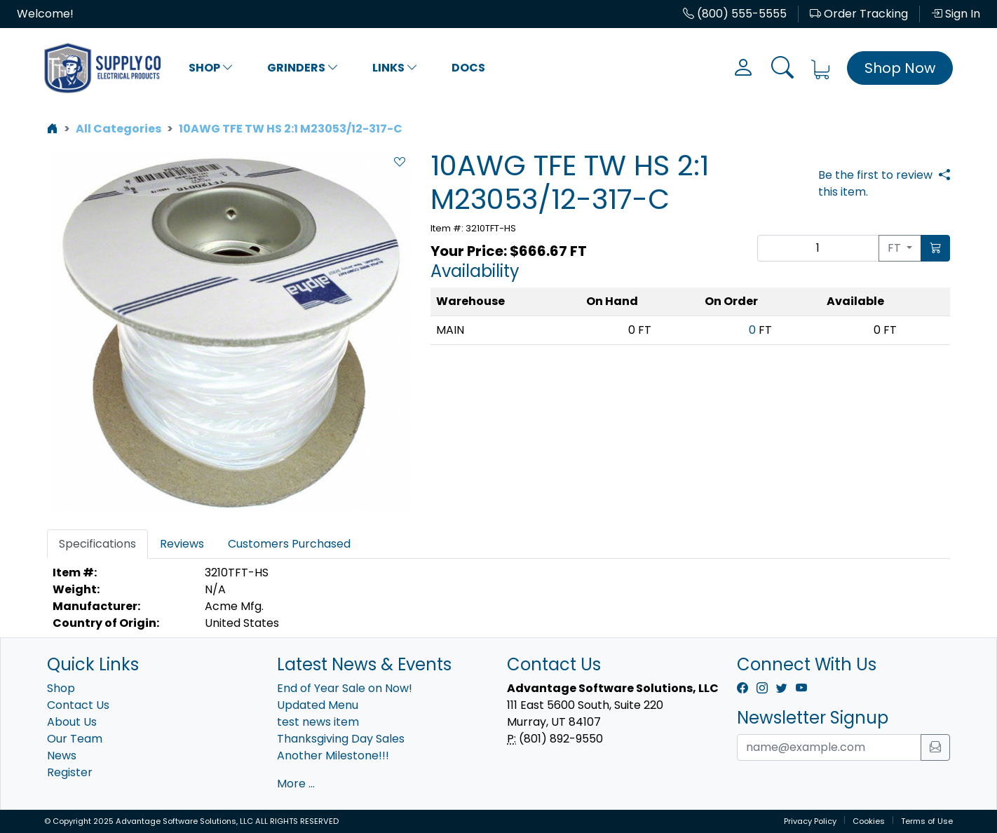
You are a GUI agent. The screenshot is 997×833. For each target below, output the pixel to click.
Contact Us (78, 705)
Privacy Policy (810, 821)
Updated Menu (317, 705)
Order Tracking (859, 14)
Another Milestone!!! (333, 755)
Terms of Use (927, 821)
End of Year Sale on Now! (344, 688)
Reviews (182, 544)
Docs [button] (468, 68)
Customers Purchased (289, 544)
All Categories (118, 129)
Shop (211, 68)
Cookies (869, 821)
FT (896, 248)
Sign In (955, 14)
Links (395, 68)
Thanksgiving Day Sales (341, 739)
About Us (72, 722)
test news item (318, 722)
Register (70, 772)
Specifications (97, 544)
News (61, 755)
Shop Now (899, 68)
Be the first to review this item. (875, 183)
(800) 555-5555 (735, 14)
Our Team (74, 739)
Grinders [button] (303, 68)
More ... (296, 784)
